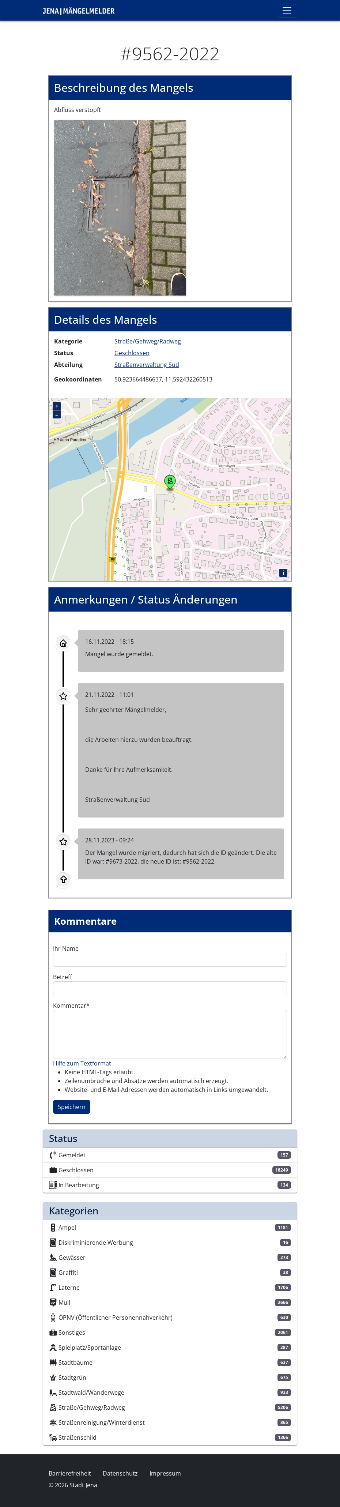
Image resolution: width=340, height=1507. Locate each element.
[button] (120, 207)
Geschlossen (132, 353)
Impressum (165, 1473)
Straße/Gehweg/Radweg (147, 341)
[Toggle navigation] (287, 10)
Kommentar (69, 1005)
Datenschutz (120, 1473)
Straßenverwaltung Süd (146, 365)
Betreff (62, 977)
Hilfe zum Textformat (82, 1063)
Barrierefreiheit (70, 1473)
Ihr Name (66, 948)
